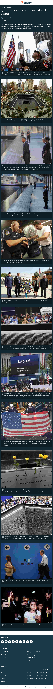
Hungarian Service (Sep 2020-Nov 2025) (38, 678)
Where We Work (5, 655)
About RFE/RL (5, 652)
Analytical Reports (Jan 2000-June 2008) (38, 675)
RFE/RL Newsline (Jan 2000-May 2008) (38, 672)
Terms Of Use (4, 658)
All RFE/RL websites (11, 687)
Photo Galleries (6, 7)
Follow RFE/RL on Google (30, 687)
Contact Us (30, 660)
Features (3, 672)
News (2, 669)
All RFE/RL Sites (31, 658)
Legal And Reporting (32, 655)
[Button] (3, 20)
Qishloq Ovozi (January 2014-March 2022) (38, 669)
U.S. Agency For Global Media (35, 652)
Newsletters (4, 675)
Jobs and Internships (6, 660)
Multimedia (4, 678)
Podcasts (3, 681)
